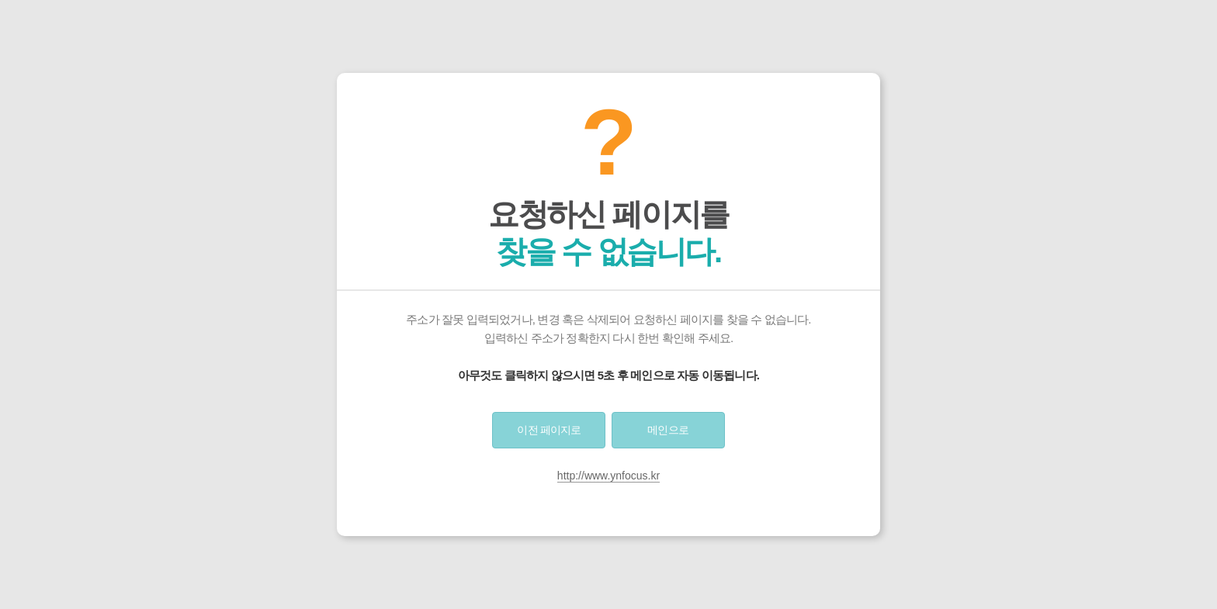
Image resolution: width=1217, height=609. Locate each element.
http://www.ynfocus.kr (608, 475)
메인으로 (667, 430)
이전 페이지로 (549, 430)
